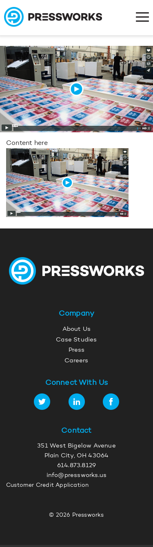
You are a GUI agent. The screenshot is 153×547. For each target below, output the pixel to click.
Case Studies (76, 340)
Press (77, 350)
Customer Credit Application (47, 485)
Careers (76, 361)
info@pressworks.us (77, 475)
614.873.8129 (76, 466)
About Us (76, 329)
